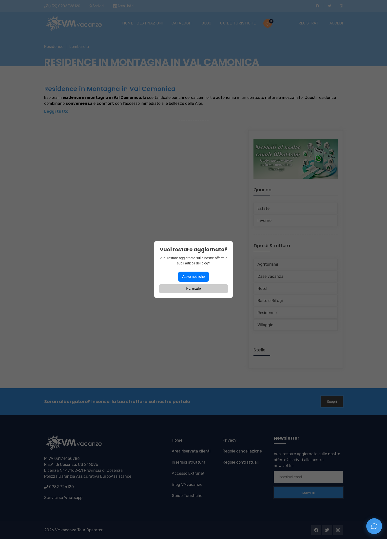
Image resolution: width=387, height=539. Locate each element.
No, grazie (193, 288)
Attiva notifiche (193, 277)
